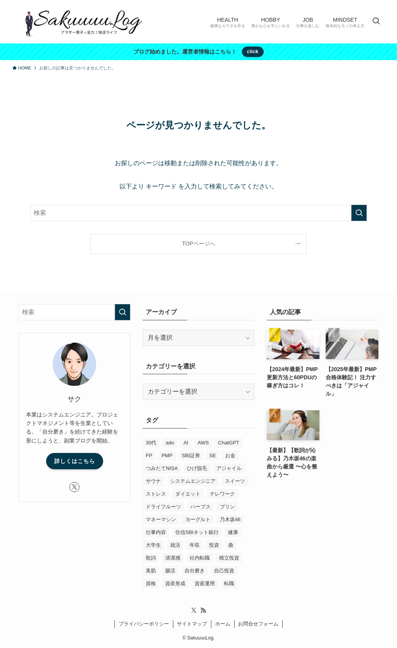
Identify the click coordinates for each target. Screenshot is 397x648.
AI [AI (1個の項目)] (185, 443)
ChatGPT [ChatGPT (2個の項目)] (228, 443)
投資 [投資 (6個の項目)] (214, 545)
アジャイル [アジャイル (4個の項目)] (229, 468)
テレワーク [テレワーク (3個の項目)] (222, 494)
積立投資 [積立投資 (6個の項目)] (229, 558)
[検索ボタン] (376, 21)
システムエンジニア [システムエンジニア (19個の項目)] (193, 481)
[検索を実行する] (359, 213)
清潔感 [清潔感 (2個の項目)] (172, 558)
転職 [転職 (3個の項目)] (229, 583)
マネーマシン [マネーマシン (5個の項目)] (161, 519)
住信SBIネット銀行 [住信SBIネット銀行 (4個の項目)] (197, 532)
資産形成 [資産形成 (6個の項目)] (175, 583)
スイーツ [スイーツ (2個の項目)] (235, 481)
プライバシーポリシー (144, 624)
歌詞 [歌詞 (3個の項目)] (151, 558)
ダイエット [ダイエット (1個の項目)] (187, 494)
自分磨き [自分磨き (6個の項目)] (195, 571)
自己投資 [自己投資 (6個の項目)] (224, 571)
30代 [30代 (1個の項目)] (151, 443)
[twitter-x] (74, 487)
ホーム (222, 624)
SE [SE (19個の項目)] (212, 455)
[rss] (203, 610)
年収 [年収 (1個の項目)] (195, 545)
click (253, 51)
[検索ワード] (198, 213)
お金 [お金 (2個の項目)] (230, 455)
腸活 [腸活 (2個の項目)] (170, 571)
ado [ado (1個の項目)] (170, 443)
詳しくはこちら (74, 461)
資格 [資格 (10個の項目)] (151, 583)
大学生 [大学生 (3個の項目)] (153, 545)
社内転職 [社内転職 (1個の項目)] (200, 558)
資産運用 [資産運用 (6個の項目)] (205, 583)
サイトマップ (192, 624)
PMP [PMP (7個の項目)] (167, 455)
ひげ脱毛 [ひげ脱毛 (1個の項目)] (197, 468)
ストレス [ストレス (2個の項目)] (156, 494)
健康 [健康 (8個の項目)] (233, 532)
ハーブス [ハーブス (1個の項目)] (200, 507)
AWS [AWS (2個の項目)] (203, 443)
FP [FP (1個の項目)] (149, 455)
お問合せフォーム (258, 624)
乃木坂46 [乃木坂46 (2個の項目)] (230, 519)
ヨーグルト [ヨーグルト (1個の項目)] (198, 519)
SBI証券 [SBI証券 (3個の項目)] (191, 455)
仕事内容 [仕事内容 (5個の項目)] (156, 532)
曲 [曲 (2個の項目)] (230, 545)
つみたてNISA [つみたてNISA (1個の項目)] (162, 468)
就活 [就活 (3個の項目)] (175, 545)
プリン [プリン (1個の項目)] (227, 507)
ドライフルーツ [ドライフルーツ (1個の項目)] (163, 507)
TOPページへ (198, 243)
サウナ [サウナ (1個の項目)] (153, 481)
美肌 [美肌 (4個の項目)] (151, 571)
